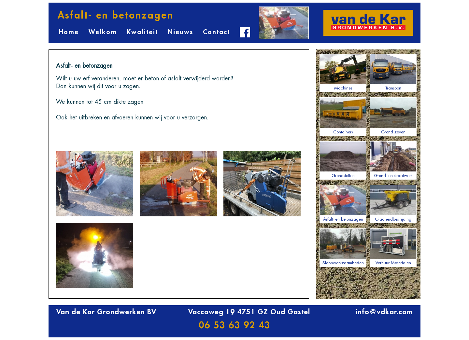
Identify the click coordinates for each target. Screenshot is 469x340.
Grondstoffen (343, 159)
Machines (343, 72)
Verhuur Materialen (393, 246)
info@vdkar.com (384, 312)
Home (69, 32)
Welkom (103, 32)
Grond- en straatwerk (393, 159)
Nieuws (180, 32)
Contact (216, 32)
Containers (343, 115)
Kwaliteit (142, 32)
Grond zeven (393, 115)
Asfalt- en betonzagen (343, 203)
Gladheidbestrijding (393, 203)
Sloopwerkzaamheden (343, 246)
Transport (393, 72)
